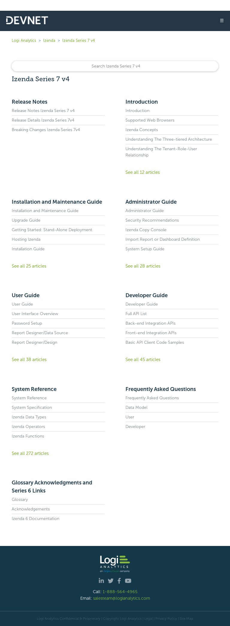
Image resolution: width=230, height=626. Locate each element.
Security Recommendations (152, 220)
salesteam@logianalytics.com (121, 598)
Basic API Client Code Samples (154, 342)
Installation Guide (28, 248)
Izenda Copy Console (146, 229)
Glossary (20, 499)
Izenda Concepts (141, 129)
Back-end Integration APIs (150, 323)
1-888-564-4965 (120, 591)
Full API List (136, 313)
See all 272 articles (30, 453)
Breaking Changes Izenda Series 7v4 (46, 129)
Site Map (186, 618)
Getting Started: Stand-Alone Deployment (52, 229)
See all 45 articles (143, 359)
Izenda (49, 40)
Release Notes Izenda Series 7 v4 (43, 110)
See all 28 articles (143, 266)
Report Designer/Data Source (40, 332)
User (129, 417)
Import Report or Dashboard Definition (162, 239)
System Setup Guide (144, 248)
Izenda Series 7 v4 (78, 40)
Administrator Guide (151, 202)
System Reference (34, 389)
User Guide (26, 295)
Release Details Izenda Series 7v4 (43, 120)
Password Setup (27, 323)
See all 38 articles (29, 359)
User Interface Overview (35, 313)
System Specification (32, 407)
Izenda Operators (28, 426)
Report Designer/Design (34, 342)
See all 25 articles (29, 266)
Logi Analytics (24, 40)
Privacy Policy (166, 618)
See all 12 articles (142, 172)
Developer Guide (146, 295)
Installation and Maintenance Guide (57, 202)
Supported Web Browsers (149, 120)
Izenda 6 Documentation (35, 518)
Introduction (141, 102)
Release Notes (29, 102)
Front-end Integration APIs (150, 332)
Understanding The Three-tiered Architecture (168, 139)
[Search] (115, 66)
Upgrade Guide (26, 220)
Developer (135, 426)
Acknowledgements (31, 509)
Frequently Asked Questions (160, 389)
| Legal (148, 618)
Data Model (136, 407)
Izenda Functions (28, 436)
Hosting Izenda (26, 239)
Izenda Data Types (29, 417)
